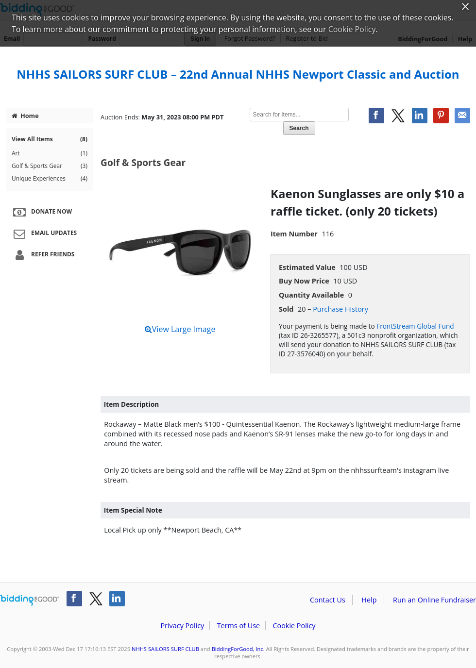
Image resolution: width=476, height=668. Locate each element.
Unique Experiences (49, 179)
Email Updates (44, 233)
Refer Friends (42, 255)
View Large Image (180, 329)
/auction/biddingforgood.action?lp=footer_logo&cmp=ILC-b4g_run (29, 600)
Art (49, 153)
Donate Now (41, 212)
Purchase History (340, 309)
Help (368, 599)
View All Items (49, 139)
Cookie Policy (293, 625)
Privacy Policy (182, 625)
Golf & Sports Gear (49, 166)
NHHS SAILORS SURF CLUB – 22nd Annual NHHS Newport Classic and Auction (238, 74)
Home (25, 115)
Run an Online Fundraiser (434, 599)
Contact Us (327, 599)
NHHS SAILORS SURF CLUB (165, 648)
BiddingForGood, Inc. (238, 648)
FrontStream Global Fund (415, 326)
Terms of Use (238, 625)
